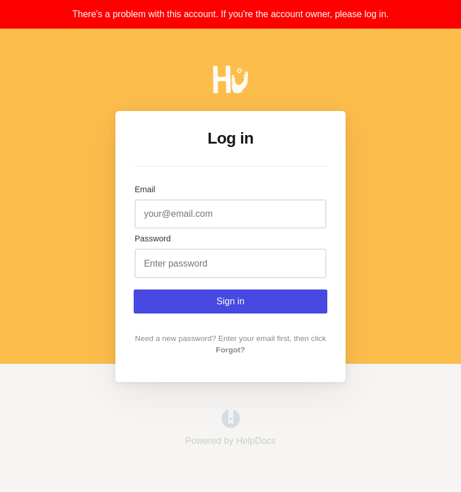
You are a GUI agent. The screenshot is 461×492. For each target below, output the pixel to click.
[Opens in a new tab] (231, 425)
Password (153, 238)
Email (145, 189)
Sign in (230, 301)
